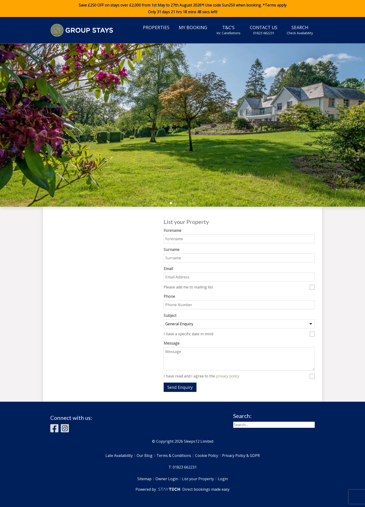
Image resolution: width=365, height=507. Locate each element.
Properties (156, 27)
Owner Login (166, 478)
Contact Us (263, 29)
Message (171, 343)
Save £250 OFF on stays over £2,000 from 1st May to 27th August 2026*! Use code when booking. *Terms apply (182, 9)
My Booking (193, 27)
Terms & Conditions (173, 455)
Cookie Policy (206, 455)
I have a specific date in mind (188, 334)
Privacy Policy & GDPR (241, 455)
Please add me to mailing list (188, 287)
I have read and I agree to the (201, 376)
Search (300, 29)
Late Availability (119, 455)
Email (168, 268)
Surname (171, 249)
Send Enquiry (180, 387)
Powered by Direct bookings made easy (182, 489)
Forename (172, 230)
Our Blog (144, 455)
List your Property (198, 478)
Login (223, 478)
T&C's (228, 29)
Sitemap (144, 478)
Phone (169, 296)
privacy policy (227, 376)
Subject (170, 315)
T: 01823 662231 (183, 467)
